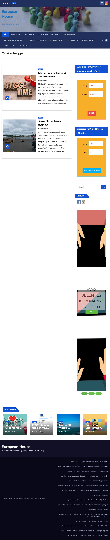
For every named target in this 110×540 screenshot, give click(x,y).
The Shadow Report (14, 40)
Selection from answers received (72, 526)
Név (85, 153)
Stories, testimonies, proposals (84, 531)
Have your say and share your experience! (94, 490)
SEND (91, 113)
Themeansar (41, 498)
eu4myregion (104, 476)
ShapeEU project (65, 531)
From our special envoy (70, 490)
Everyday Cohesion (63, 485)
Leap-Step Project (95, 509)
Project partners (81, 521)
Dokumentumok (92, 476)
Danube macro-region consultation (73, 476)
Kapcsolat (25, 46)
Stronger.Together (48, 34)
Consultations (103, 471)
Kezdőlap (15, 34)
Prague (106, 509)
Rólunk (29, 34)
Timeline (99, 535)
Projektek (9, 46)
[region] (91, 302)
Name (84, 95)
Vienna (106, 535)
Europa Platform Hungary (81, 40)
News (40, 69)
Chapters (94, 471)
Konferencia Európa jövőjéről (98, 505)
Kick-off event (63, 505)
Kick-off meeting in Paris (78, 505)
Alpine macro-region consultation (69, 466)
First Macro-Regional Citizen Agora (96, 485)
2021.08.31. (44, 129)
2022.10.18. (44, 81)
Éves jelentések (77, 485)
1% (77, 461)
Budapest (85, 471)
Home (72, 461)
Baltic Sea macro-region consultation (95, 466)
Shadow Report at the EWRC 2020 (96, 526)
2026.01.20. (12, 431)
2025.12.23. (65, 431)
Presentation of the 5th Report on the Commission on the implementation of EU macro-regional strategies (83, 515)
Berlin (70, 471)
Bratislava (77, 471)
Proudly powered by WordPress (12, 498)
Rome (106, 521)
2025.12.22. (91, 431)
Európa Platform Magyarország (46, 40)
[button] (102, 40)
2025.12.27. (38, 431)
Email (84, 86)
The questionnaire (72, 535)
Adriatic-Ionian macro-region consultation (94, 461)
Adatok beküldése (92, 170)
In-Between (69, 34)
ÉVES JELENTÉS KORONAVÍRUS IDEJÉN (91, 298)
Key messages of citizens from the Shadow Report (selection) (87, 500)
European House (16, 446)
